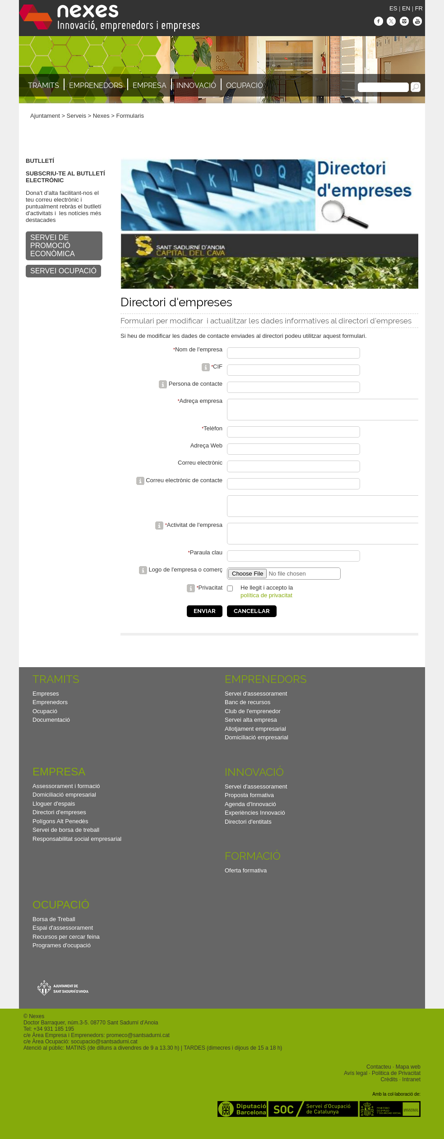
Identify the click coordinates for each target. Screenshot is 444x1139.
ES (393, 8)
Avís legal (355, 1085)
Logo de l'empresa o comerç (185, 581)
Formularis (130, 115)
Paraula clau (206, 564)
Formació (253, 868)
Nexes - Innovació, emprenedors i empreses (109, 18)
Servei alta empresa (251, 732)
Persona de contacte (195, 383)
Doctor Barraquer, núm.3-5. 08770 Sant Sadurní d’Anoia (90, 1035)
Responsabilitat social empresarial (76, 851)
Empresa (149, 85)
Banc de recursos (247, 714)
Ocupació (244, 85)
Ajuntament (45, 115)
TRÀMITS (43, 85)
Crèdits (389, 1091)
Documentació (51, 732)
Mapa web (408, 1079)
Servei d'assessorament (256, 705)
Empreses (45, 705)
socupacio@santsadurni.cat (104, 1054)
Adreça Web (206, 449)
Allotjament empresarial (255, 741)
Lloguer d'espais (53, 815)
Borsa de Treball (53, 931)
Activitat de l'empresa (194, 533)
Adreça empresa (201, 400)
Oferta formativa (246, 882)
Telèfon (213, 432)
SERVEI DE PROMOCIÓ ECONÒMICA (52, 246)
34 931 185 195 (55, 1041)
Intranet (411, 1091)
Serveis (76, 115)
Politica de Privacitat (396, 1085)
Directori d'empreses (59, 824)
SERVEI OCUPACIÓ (63, 271)
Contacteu (378, 1079)
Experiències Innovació (255, 824)
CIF (217, 366)
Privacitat (210, 599)
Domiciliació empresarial (256, 749)
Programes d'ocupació (61, 957)
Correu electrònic (200, 466)
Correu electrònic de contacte (184, 484)
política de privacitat (266, 607)
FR (419, 8)
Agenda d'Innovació (250, 816)
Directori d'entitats (248, 833)
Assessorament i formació (66, 798)
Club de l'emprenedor (253, 723)
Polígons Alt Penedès (60, 833)
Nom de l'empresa (198, 349)
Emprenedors (96, 85)
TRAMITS (55, 691)
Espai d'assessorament (62, 939)
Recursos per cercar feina (66, 948)
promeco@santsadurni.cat (138, 1047)
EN (406, 8)
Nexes (101, 115)
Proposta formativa (249, 807)
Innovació (196, 85)
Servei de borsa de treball (65, 842)
